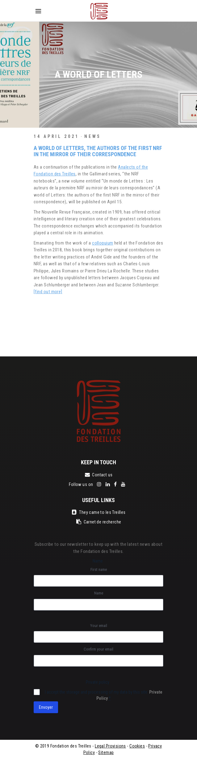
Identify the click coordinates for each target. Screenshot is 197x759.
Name (98, 593)
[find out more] (48, 291)
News (92, 136)
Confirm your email (98, 649)
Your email (98, 625)
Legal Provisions (110, 746)
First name (98, 569)
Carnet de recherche (98, 521)
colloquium (102, 243)
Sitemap (106, 752)
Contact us (98, 474)
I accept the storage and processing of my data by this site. (103, 695)
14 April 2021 (56, 136)
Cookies (137, 746)
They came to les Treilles (98, 512)
